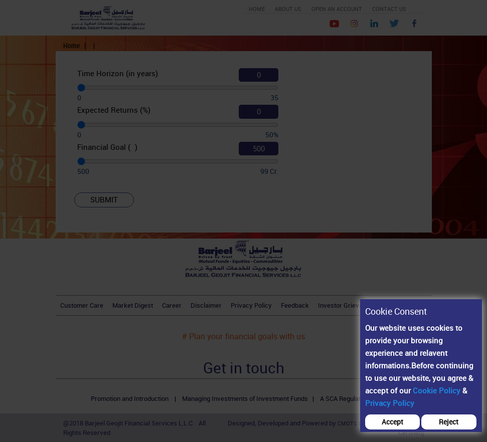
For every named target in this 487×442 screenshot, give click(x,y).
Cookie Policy (436, 390)
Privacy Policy (389, 403)
